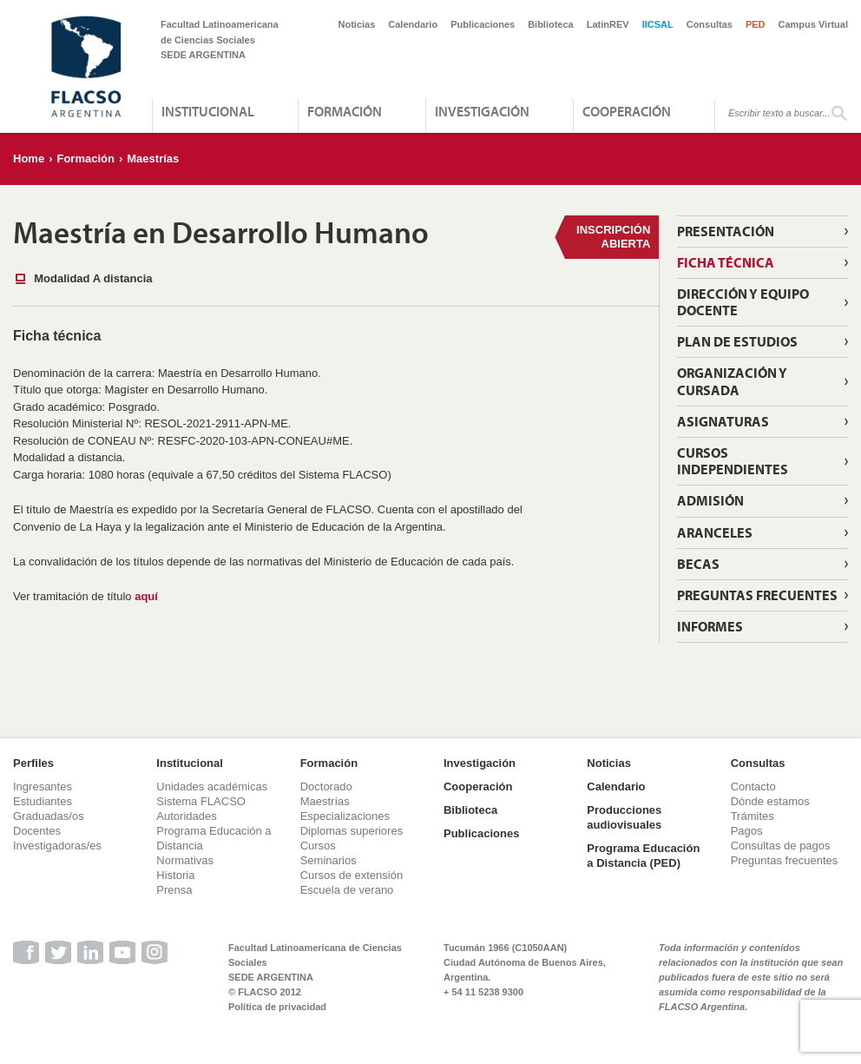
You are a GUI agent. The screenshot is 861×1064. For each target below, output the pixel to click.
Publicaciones (482, 24)
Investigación (482, 111)
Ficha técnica (725, 262)
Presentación (725, 231)
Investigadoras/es (57, 845)
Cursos (318, 845)
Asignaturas (723, 421)
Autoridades (186, 816)
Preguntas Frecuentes (757, 595)
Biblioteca (551, 24)
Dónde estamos (770, 801)
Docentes (37, 830)
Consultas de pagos (781, 845)
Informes (710, 626)
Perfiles (33, 763)
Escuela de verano (347, 889)
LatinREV (608, 24)
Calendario (412, 24)
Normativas (185, 860)
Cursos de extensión (352, 875)
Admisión (710, 500)
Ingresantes (42, 786)
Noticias (357, 24)
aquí (146, 596)
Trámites (752, 816)
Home (28, 158)
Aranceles (715, 532)
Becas (698, 563)
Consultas (710, 24)
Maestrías (153, 158)
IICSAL (658, 24)
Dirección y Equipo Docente (743, 302)
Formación (344, 111)
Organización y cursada (732, 381)
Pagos (747, 830)
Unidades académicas (211, 786)
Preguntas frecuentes (784, 860)
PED (756, 24)
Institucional (207, 111)
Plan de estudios (737, 341)
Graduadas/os (48, 816)
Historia (175, 875)
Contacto (753, 786)
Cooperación (626, 111)
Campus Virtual (814, 24)
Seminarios (328, 860)
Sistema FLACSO (201, 801)
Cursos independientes (732, 461)
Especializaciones (345, 816)
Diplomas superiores (352, 830)
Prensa (174, 889)
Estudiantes (42, 801)
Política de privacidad (277, 1006)
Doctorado (326, 786)
